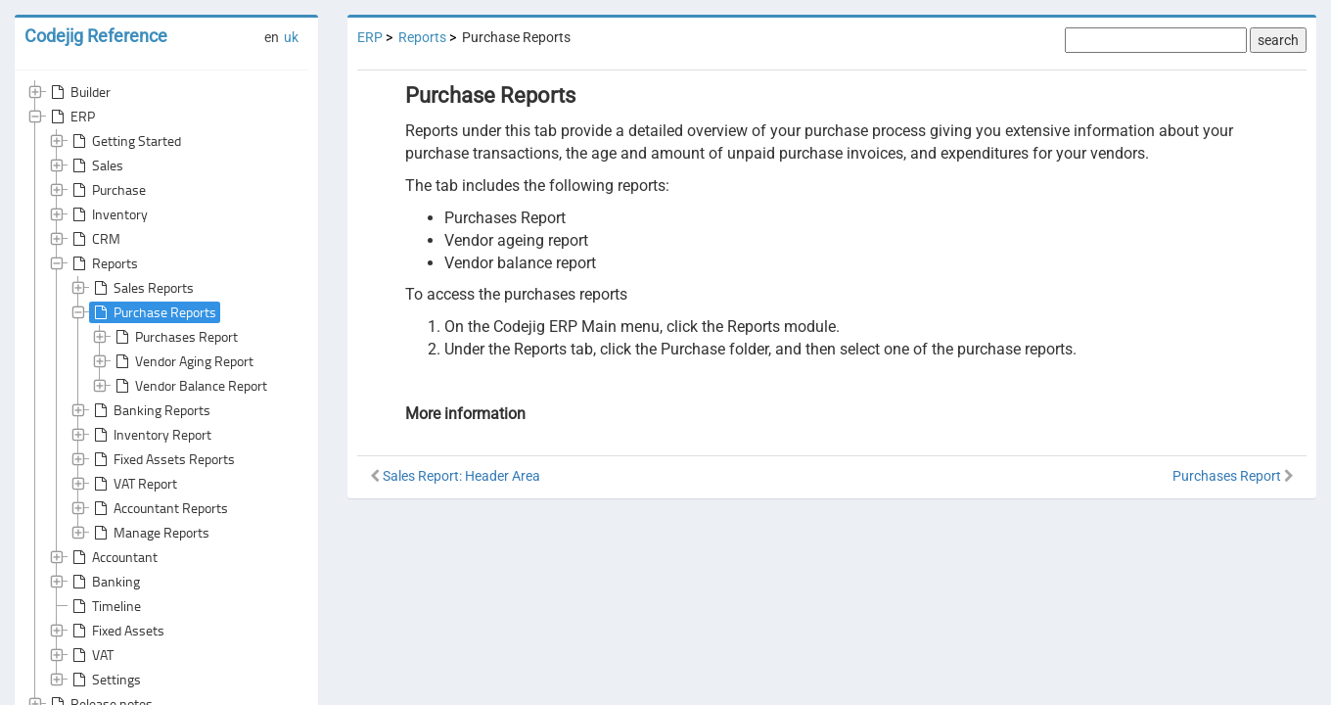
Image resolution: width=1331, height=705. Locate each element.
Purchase (107, 190)
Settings (105, 600)
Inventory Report (150, 400)
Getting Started (125, 141)
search (1278, 40)
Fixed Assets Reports (162, 425)
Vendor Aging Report (182, 361)
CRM (94, 239)
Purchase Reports (153, 312)
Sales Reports (142, 288)
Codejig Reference (95, 35)
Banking (104, 502)
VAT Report (133, 449)
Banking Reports (150, 376)
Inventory (108, 214)
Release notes (100, 624)
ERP (71, 116)
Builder (79, 92)
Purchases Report (175, 337)
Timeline (105, 527)
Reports (103, 263)
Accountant (113, 478)
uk (291, 37)
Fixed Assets (116, 551)
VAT (91, 576)
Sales (96, 165)
